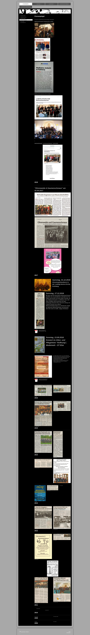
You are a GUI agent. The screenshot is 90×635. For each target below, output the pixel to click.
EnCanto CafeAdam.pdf (42, 330)
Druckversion (23, 631)
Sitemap (27, 631)
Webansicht (68, 632)
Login (69, 631)
